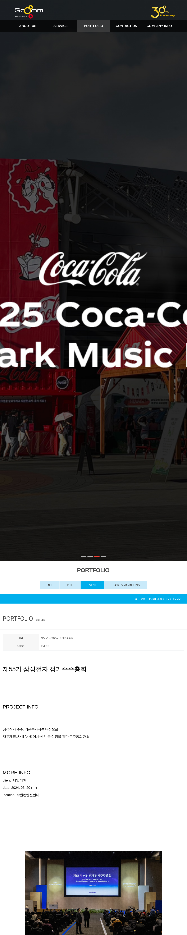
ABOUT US (27, 26)
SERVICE (61, 26)
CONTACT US (126, 26)
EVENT (92, 585)
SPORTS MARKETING (126, 585)
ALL (49, 585)
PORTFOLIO (93, 26)
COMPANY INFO (159, 26)
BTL (69, 585)
